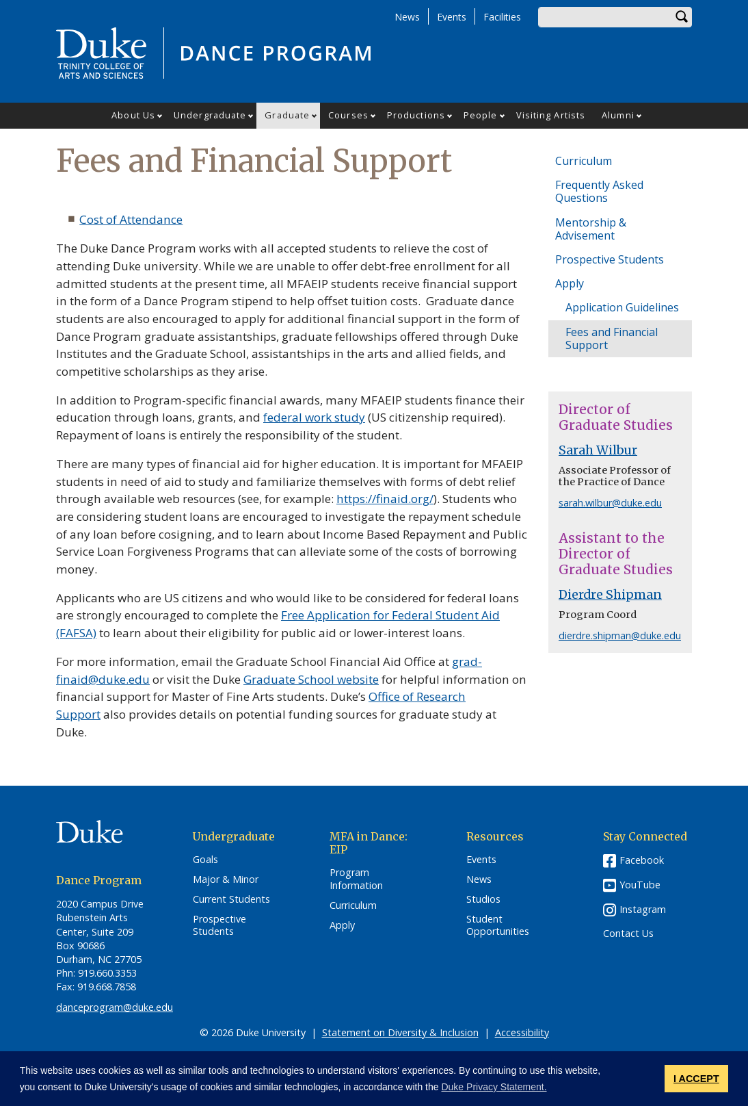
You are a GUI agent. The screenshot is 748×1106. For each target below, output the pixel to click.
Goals (205, 859)
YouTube (639, 884)
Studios (483, 899)
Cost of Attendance (131, 219)
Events (451, 16)
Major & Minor (225, 879)
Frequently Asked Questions (599, 191)
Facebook (641, 859)
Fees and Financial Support (611, 338)
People (481, 115)
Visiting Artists (551, 115)
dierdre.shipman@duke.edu (620, 635)
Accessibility (522, 1032)
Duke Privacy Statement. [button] (493, 1086)
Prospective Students (609, 259)
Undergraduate (210, 115)
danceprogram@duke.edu (114, 1007)
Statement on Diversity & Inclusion (400, 1032)
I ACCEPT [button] (696, 1078)
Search (681, 17)
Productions (416, 115)
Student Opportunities (497, 925)
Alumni (618, 115)
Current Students (231, 899)
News (407, 16)
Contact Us (628, 933)
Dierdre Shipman (610, 594)
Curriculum (583, 160)
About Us (133, 115)
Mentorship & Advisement (590, 229)
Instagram (642, 909)
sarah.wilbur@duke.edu (610, 502)
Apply (569, 283)
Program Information (356, 879)
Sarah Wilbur (598, 450)
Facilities (502, 16)
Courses (348, 115)
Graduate (287, 115)
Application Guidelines (622, 307)
